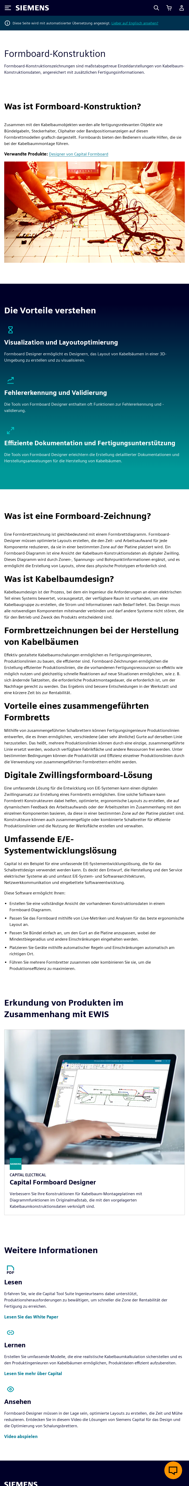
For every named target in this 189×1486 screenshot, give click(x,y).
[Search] (156, 8)
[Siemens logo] (32, 7)
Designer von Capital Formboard (78, 154)
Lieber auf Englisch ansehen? (134, 23)
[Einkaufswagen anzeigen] (169, 8)
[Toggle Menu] (8, 8)
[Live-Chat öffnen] (173, 1470)
